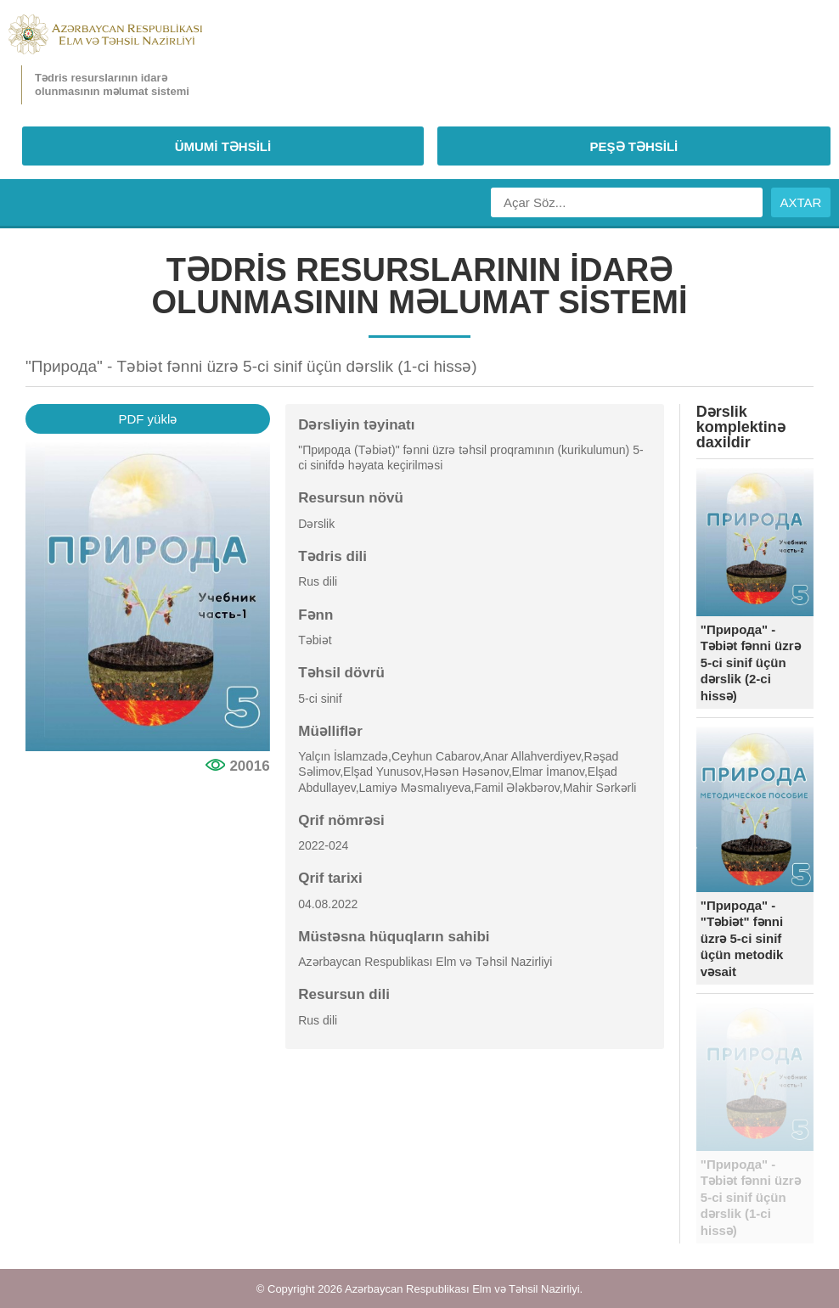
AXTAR (801, 202)
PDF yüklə (147, 419)
